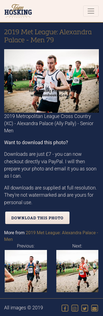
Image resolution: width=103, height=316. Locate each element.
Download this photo (37, 217)
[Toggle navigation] (91, 11)
